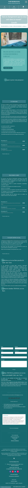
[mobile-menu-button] (26, 2)
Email (2, 350)
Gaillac (13, 379)
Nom (2, 346)
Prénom (16, 346)
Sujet (2, 355)
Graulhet (23, 379)
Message (2, 359)
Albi (16, 379)
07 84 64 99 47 (14, 398)
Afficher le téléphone (15, 440)
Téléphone (17, 350)
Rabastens (10, 379)
